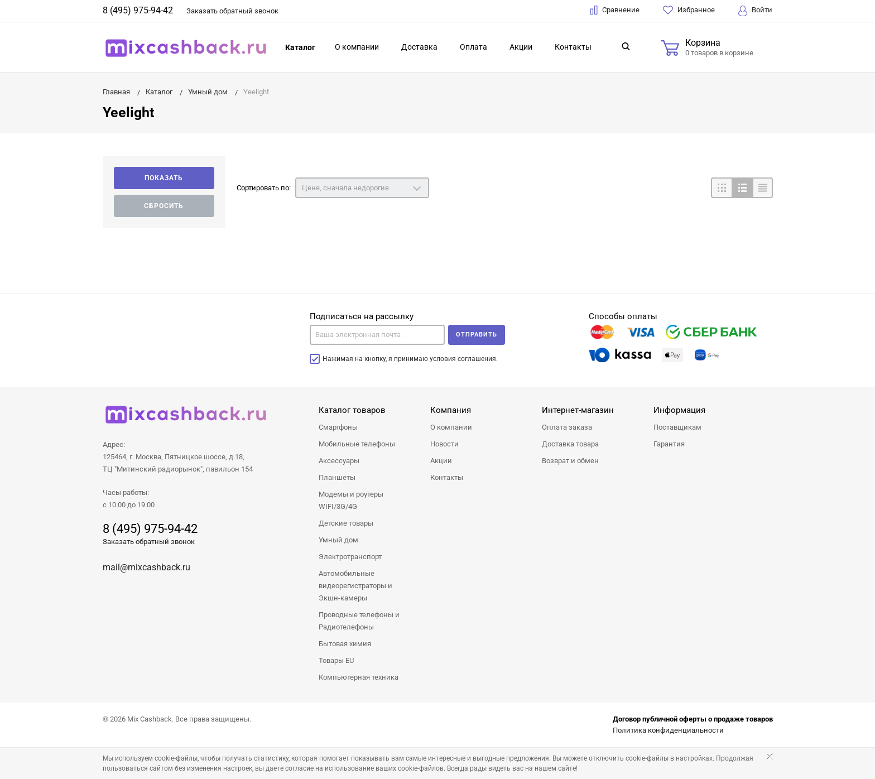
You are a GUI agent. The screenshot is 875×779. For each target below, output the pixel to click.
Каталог (300, 47)
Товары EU (336, 660)
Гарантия (669, 444)
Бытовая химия (345, 643)
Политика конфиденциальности (668, 730)
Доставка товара (570, 444)
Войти (755, 11)
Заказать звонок (232, 11)
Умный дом (338, 540)
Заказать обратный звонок (149, 541)
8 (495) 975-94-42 (138, 10)
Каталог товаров (352, 410)
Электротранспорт (350, 556)
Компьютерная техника (358, 677)
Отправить (476, 334)
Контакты (573, 46)
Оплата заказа (567, 427)
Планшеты (337, 477)
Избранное (689, 10)
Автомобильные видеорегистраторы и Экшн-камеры (355, 585)
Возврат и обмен (570, 460)
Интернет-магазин (578, 410)
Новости (444, 444)
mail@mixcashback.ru (146, 567)
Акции (520, 46)
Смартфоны (338, 427)
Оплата (473, 46)
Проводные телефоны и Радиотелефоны (359, 620)
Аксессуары (339, 460)
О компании (357, 46)
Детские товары (346, 523)
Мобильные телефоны (357, 444)
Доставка (419, 46)
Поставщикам (677, 427)
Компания (450, 410)
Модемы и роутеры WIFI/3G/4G (351, 500)
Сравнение (615, 10)
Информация (679, 410)
